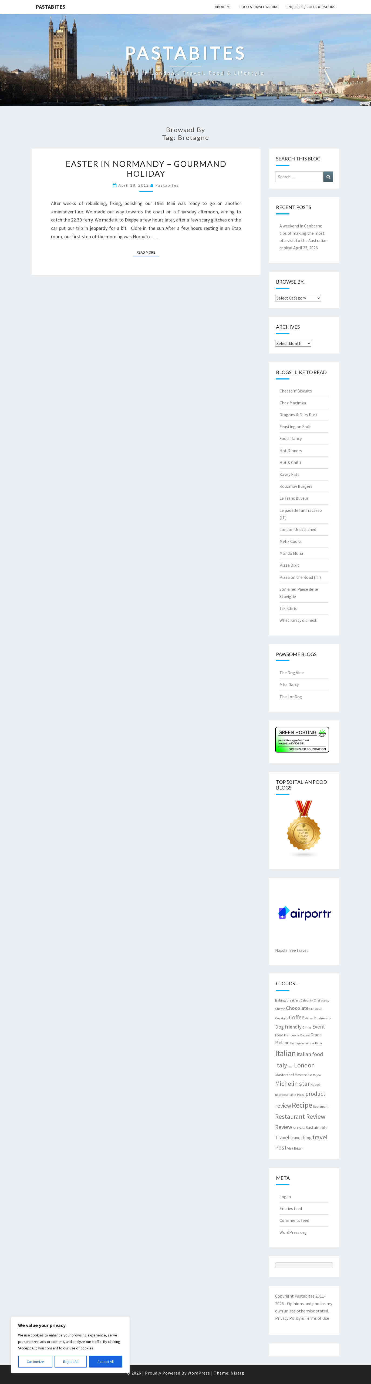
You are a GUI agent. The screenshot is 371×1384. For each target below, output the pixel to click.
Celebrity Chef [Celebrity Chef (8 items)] (310, 1000)
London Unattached (297, 529)
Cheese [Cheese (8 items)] (280, 1008)
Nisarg (237, 1373)
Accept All (105, 1361)
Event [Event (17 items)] (318, 1026)
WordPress (199, 1373)
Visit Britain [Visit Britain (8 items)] (295, 1148)
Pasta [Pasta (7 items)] (292, 1095)
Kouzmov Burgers (295, 486)
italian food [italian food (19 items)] (310, 1054)
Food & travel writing (259, 6)
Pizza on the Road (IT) (300, 577)
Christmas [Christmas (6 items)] (315, 1009)
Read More (147, 252)
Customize (35, 1361)
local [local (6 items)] (290, 1066)
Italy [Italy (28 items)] (281, 1065)
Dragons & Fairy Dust (298, 414)
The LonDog (290, 696)
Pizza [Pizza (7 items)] (301, 1095)
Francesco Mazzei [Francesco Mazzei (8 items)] (297, 1035)
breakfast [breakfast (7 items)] (293, 1000)
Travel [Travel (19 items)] (282, 1137)
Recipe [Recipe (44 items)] (302, 1105)
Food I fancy (290, 438)
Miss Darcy (289, 684)
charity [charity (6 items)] (325, 1000)
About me (223, 6)
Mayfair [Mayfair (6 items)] (317, 1075)
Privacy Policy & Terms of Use (302, 1318)
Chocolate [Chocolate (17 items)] (297, 1008)
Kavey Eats (289, 474)
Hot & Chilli (290, 462)
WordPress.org (293, 1232)
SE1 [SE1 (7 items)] (295, 1128)
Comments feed (294, 1220)
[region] (70, 1344)
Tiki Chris (288, 608)
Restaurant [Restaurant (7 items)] (321, 1106)
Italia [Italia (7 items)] (318, 1043)
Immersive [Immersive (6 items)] (307, 1043)
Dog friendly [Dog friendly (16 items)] (288, 1027)
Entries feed (290, 1208)
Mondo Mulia (291, 553)
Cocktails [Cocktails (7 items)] (281, 1018)
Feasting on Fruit (295, 426)
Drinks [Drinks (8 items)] (306, 1027)
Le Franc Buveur (293, 498)
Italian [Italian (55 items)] (285, 1053)
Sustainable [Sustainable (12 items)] (317, 1127)
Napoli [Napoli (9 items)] (316, 1084)
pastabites (167, 185)
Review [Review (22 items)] (283, 1127)
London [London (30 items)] (304, 1065)
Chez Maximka (292, 402)
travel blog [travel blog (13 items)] (301, 1138)
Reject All (70, 1361)
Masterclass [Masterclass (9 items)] (303, 1074)
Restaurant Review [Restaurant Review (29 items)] (300, 1116)
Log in (285, 1196)
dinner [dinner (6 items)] (309, 1018)
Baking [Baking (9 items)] (280, 1000)
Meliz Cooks (290, 541)
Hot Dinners (290, 450)
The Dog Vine (291, 672)
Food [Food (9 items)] (279, 1035)
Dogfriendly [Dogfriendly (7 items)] (322, 1018)
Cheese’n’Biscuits (295, 391)
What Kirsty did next (298, 620)
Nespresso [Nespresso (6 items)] (281, 1095)
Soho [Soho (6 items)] (302, 1128)
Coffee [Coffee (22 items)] (297, 1017)
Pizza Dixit (289, 565)
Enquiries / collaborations (311, 6)
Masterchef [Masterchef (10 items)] (284, 1074)
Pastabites (50, 6)
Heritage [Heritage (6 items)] (295, 1043)
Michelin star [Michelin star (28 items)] (292, 1083)
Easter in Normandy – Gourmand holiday (146, 168)
